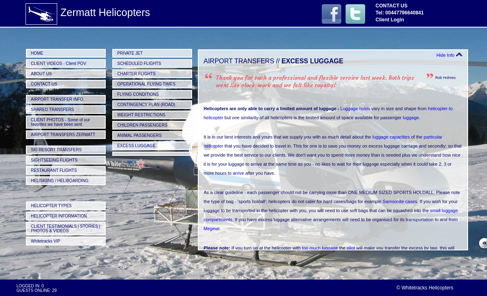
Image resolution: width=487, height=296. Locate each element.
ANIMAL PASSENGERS (139, 135)
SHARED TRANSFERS (52, 109)
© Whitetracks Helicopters (425, 288)
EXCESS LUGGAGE (136, 145)
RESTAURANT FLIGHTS (54, 170)
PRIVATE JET (130, 53)
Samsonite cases (400, 201)
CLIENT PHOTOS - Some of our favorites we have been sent (60, 122)
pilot (351, 247)
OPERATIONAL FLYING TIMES (146, 84)
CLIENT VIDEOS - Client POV (58, 63)
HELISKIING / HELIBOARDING (59, 180)
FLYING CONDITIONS (138, 94)
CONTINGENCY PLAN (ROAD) (146, 104)
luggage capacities (391, 136)
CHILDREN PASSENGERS (142, 125)
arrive (238, 173)
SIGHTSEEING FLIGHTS (54, 160)
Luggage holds (355, 108)
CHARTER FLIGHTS (136, 74)
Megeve (212, 228)
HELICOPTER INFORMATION (59, 216)
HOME (37, 53)
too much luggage (320, 247)
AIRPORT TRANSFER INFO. (57, 99)
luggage (411, 117)
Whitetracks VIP (45, 241)
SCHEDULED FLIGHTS (139, 63)
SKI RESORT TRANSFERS (56, 150)
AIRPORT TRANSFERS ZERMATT (63, 134)
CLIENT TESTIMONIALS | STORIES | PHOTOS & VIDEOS (65, 228)
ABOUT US (41, 74)
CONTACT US (44, 84)
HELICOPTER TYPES (51, 206)
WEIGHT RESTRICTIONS (141, 115)
